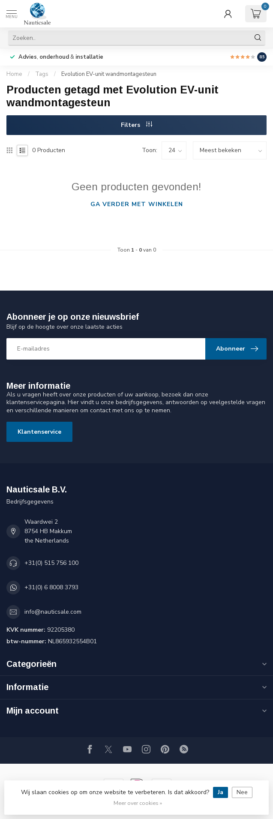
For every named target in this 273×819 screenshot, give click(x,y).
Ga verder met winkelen (136, 204)
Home (14, 74)
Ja (220, 792)
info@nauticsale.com (52, 612)
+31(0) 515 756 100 (51, 563)
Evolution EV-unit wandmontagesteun (108, 74)
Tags (41, 74)
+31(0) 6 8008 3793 (51, 587)
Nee (242, 792)
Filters (136, 125)
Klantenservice (39, 432)
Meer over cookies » (138, 803)
